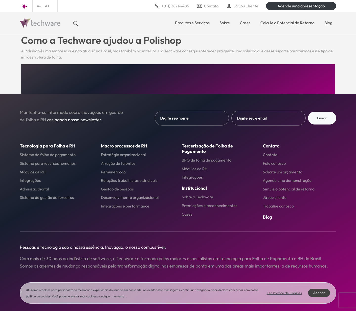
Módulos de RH (32, 171)
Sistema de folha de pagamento (48, 154)
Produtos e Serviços (192, 22)
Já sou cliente (275, 197)
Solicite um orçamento (282, 171)
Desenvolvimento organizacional (130, 197)
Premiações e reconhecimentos (209, 205)
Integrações (30, 180)
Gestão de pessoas (117, 189)
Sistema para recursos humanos (48, 163)
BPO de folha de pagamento (206, 160)
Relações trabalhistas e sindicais (129, 180)
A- (39, 5)
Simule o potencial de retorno (288, 189)
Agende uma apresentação (301, 5)
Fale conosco (274, 163)
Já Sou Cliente (242, 6)
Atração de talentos (118, 163)
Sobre (225, 22)
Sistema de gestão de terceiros (47, 197)
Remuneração (113, 171)
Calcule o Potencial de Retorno (287, 22)
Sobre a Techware (197, 196)
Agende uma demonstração (287, 180)
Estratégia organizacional (123, 154)
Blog (328, 22)
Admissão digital (34, 189)
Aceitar (319, 292)
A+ (47, 5)
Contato (208, 6)
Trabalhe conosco (278, 206)
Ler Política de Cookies (284, 293)
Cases (245, 22)
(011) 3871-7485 (172, 6)
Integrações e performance (125, 206)
